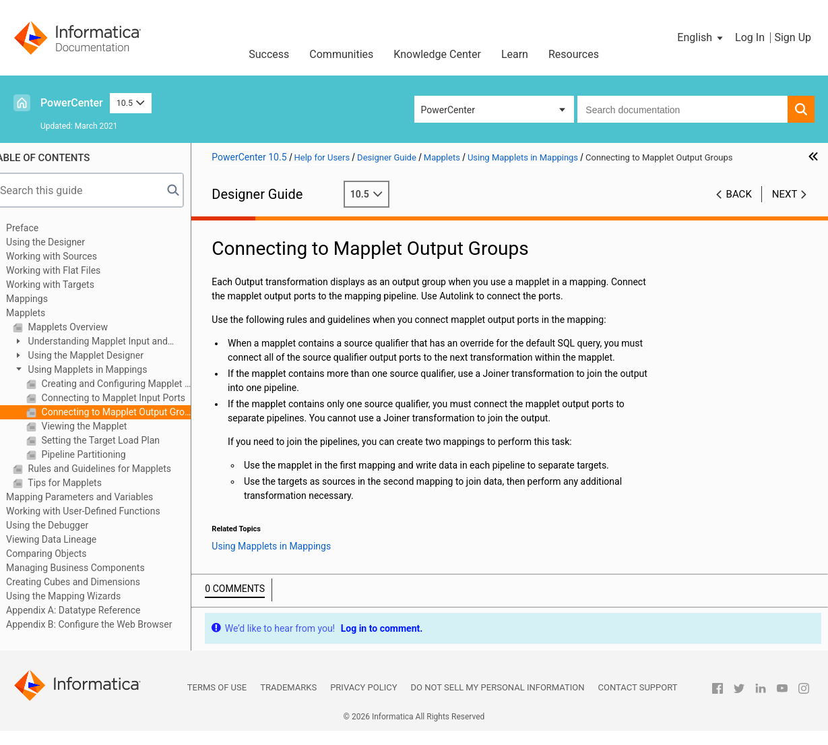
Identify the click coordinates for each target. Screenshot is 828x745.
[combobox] (682, 109)
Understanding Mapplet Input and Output (106, 342)
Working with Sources (67, 256)
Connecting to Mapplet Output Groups (131, 412)
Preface (38, 227)
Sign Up (792, 37)
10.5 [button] (131, 103)
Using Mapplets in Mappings (102, 369)
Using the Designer (61, 242)
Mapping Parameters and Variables (95, 496)
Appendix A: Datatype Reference (89, 610)
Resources (573, 54)
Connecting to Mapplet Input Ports (128, 397)
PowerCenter (71, 102)
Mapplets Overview (83, 327)
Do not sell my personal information (498, 701)
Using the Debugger (63, 525)
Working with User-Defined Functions (99, 511)
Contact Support (638, 701)
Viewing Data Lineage (67, 539)
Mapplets (41, 312)
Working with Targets (66, 284)
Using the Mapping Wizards (79, 596)
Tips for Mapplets (80, 482)
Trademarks (288, 701)
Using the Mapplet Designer (101, 355)
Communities (341, 54)
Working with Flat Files (69, 270)
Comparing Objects (62, 553)
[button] (701, 37)
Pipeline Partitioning (98, 454)
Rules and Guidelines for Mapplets (114, 468)
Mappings (43, 298)
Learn (514, 54)
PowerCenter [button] (448, 110)
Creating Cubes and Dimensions (89, 581)
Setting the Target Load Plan (115, 440)
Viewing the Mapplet (99, 426)
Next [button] (785, 194)
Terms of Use (217, 701)
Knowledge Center (437, 54)
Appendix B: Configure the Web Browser (105, 624)
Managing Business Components (91, 567)
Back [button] (739, 194)
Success (269, 54)
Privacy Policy (363, 701)
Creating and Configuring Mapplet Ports (131, 383)
